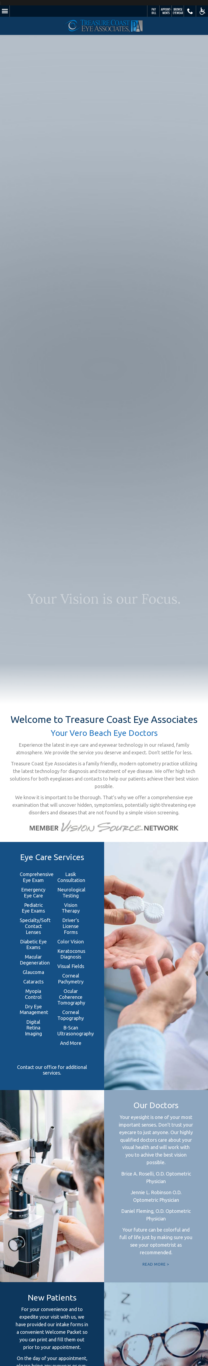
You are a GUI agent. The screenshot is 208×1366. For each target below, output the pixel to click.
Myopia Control (33, 994)
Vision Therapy (71, 908)
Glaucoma (33, 972)
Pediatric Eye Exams (33, 908)
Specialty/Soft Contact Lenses (35, 925)
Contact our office (37, 1067)
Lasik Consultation (71, 877)
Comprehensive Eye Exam (37, 877)
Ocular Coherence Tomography (71, 996)
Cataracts (33, 981)
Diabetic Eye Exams (33, 944)
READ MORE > (156, 1264)
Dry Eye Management (34, 1009)
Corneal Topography (70, 1015)
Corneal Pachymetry (71, 978)
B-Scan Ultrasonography (75, 1030)
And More (70, 1043)
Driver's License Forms (70, 925)
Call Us (190, 11)
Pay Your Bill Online (153, 11)
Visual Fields (70, 966)
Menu (4, 11)
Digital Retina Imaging (33, 1027)
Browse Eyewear (178, 11)
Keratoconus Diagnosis (71, 954)
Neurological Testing (71, 892)
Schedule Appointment (166, 11)
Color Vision (70, 941)
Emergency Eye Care (33, 892)
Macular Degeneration (35, 959)
